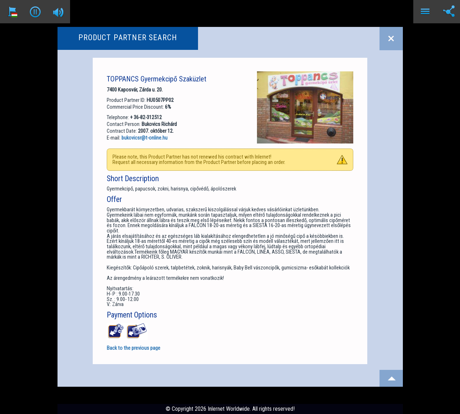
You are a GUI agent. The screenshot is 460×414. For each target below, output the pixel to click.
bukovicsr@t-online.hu (144, 138)
